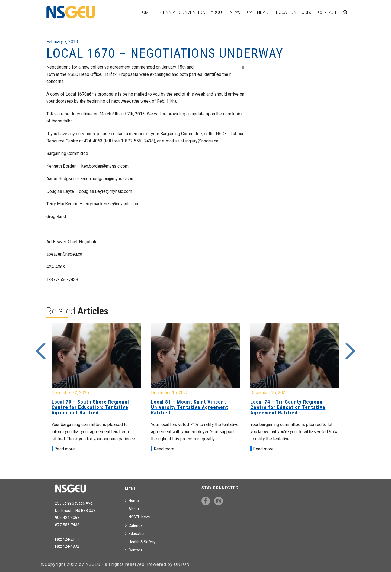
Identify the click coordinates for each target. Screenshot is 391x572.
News (236, 12)
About (217, 12)
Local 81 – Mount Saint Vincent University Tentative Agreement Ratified (189, 407)
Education (285, 12)
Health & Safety (140, 542)
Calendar (257, 12)
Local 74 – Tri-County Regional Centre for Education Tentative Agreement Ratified (287, 407)
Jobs (307, 12)
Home (145, 12)
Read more (64, 448)
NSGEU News (138, 517)
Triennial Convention (180, 12)
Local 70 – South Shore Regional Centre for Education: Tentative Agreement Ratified (90, 407)
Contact (327, 12)
